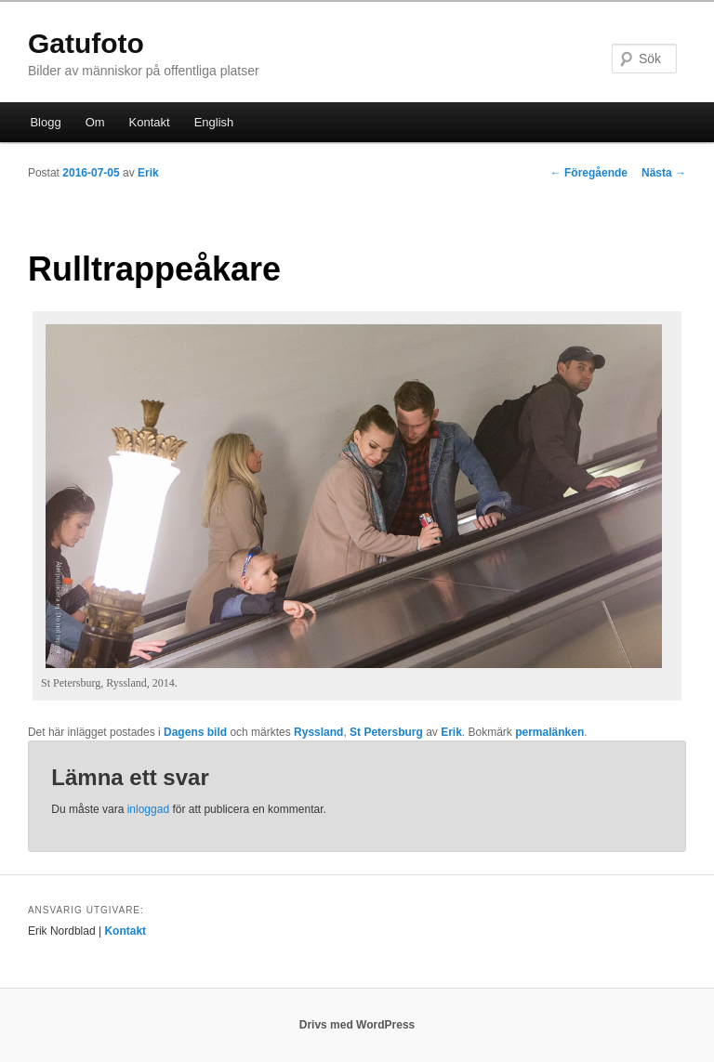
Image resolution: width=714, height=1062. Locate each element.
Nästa (663, 172)
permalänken (549, 732)
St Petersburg (386, 732)
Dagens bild (195, 732)
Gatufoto (86, 43)
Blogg (45, 122)
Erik (148, 172)
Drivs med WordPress (357, 1024)
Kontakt (149, 122)
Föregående (589, 172)
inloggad (148, 809)
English (214, 122)
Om (95, 122)
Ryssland (318, 732)
